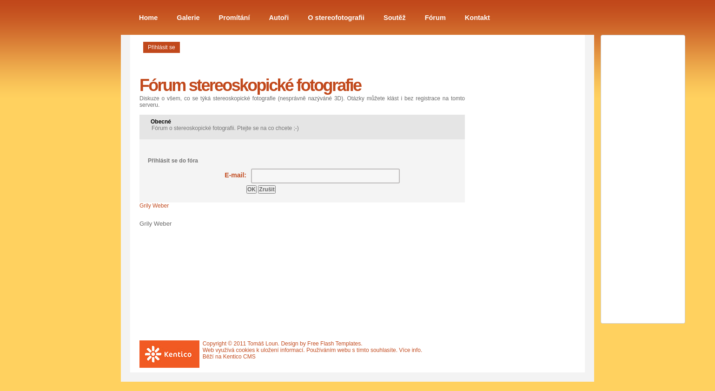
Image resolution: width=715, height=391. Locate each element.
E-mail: (235, 175)
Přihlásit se (161, 47)
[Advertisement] (516, 196)
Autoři (279, 17)
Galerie (188, 17)
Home (148, 17)
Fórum (435, 17)
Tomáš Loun (262, 343)
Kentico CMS (239, 356)
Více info (410, 350)
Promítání (234, 17)
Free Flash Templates (334, 343)
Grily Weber (154, 205)
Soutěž (395, 17)
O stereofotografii (336, 17)
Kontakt (477, 17)
